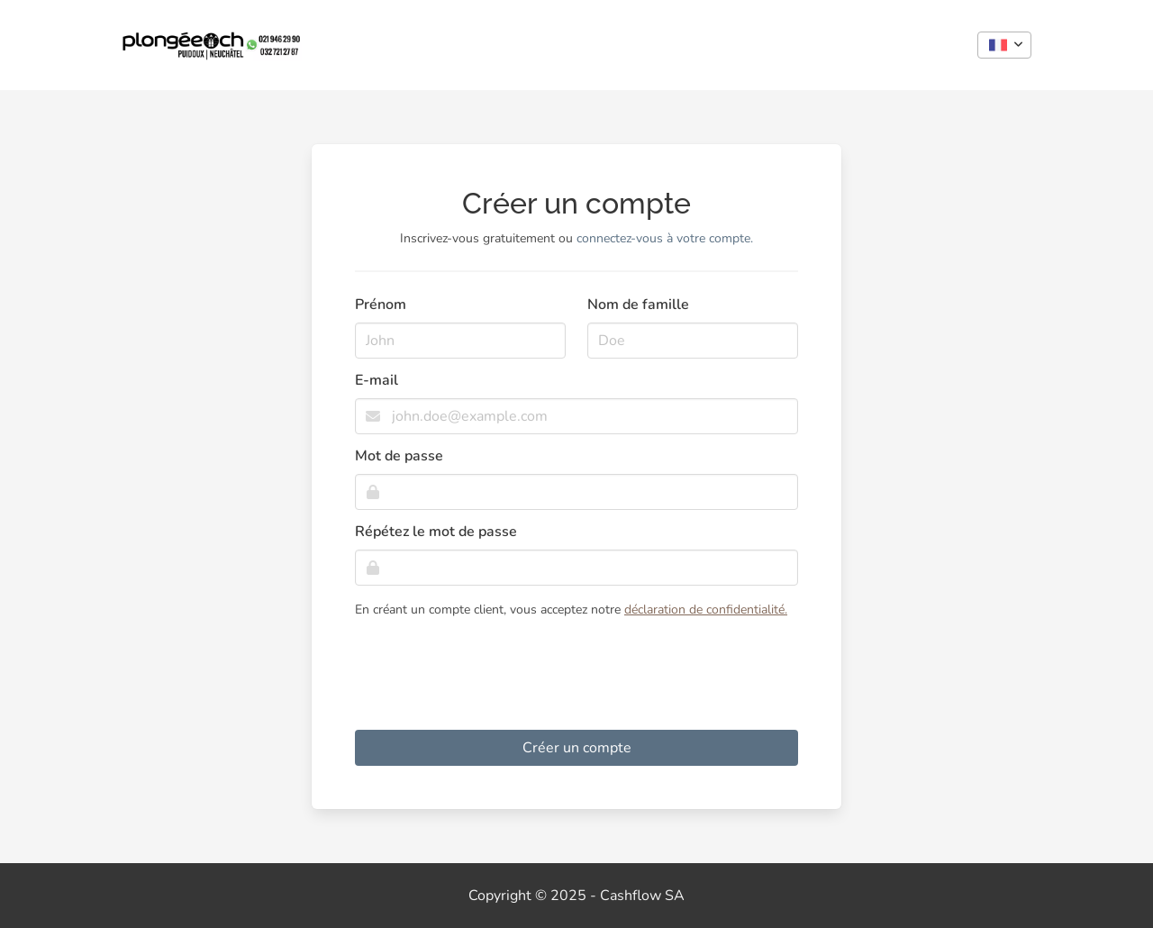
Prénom (380, 304)
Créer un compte (576, 748)
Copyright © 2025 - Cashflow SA (576, 895)
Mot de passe (399, 456)
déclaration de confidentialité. (705, 609)
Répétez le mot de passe (436, 531)
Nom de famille (638, 304)
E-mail (376, 380)
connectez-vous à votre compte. (664, 238)
